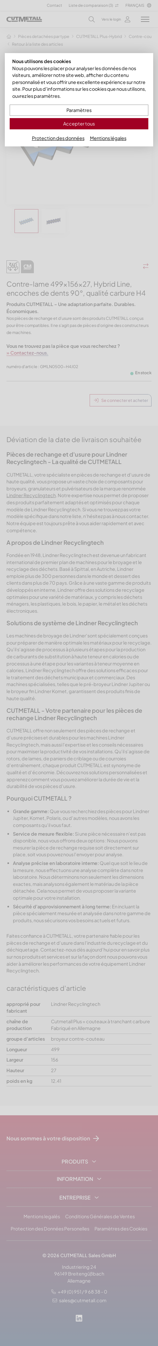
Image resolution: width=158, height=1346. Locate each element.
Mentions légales (108, 138)
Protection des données (58, 138)
